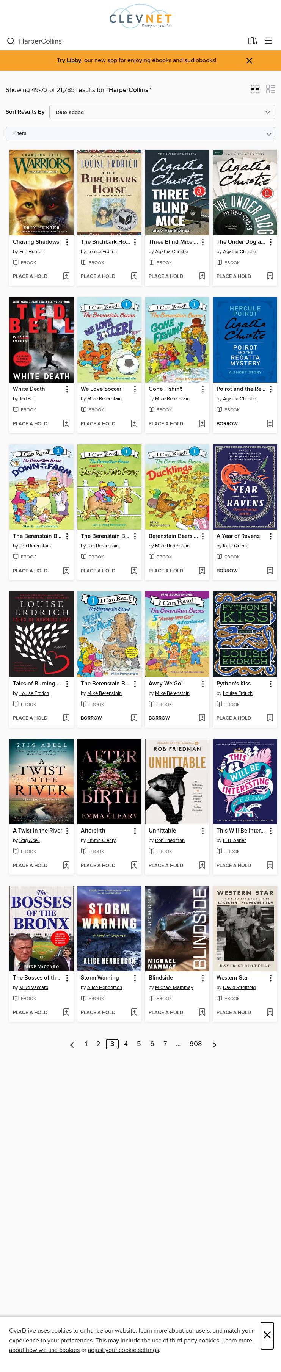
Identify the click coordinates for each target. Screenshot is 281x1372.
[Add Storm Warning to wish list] (134, 1013)
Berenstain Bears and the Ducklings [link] (174, 536)
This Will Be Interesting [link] (242, 831)
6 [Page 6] (152, 1044)
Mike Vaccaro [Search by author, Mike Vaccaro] (33, 988)
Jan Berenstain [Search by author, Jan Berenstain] (35, 546)
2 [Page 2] (98, 1044)
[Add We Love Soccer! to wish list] (134, 424)
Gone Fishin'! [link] (165, 389)
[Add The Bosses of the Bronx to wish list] (66, 1013)
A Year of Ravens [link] (238, 536)
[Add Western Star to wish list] (270, 1013)
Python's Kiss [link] (234, 684)
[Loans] (253, 42)
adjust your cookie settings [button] (123, 1350)
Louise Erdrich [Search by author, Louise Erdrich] (102, 252)
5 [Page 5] (139, 1044)
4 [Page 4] (126, 1044)
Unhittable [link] (162, 831)
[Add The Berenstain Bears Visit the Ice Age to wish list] (134, 718)
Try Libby (69, 60)
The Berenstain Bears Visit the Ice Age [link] (106, 684)
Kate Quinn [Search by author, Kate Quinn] (235, 546)
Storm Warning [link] (100, 978)
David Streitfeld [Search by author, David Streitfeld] (239, 988)
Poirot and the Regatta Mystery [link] (242, 389)
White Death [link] (29, 389)
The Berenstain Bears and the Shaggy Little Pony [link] (106, 536)
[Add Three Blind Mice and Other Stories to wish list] (202, 277)
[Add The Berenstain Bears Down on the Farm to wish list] (66, 571)
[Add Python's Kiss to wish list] (270, 718)
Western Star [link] (233, 978)
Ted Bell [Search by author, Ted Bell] (27, 399)
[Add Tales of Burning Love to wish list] (66, 718)
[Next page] (214, 1044)
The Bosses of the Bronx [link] (38, 978)
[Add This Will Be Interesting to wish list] (270, 866)
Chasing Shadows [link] (36, 242)
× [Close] (267, 1335)
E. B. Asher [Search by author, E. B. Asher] (234, 840)
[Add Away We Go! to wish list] (202, 718)
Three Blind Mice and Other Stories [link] (174, 242)
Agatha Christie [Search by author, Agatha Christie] (171, 252)
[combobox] (125, 41)
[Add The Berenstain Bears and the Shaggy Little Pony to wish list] (134, 571)
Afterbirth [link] (93, 831)
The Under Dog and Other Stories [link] (242, 242)
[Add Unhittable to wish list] (202, 866)
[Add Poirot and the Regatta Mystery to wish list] (270, 424)
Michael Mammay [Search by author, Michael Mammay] (174, 988)
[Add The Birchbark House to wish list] (134, 277)
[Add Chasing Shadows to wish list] (66, 277)
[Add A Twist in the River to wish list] (66, 866)
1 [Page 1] (86, 1044)
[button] (255, 91)
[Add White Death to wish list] (66, 424)
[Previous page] (72, 1044)
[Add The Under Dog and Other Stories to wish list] (270, 277)
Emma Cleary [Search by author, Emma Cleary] (101, 840)
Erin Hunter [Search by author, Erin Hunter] (31, 252)
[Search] (11, 41)
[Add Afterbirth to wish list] (134, 866)
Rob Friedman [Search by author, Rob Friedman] (170, 840)
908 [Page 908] (196, 1044)
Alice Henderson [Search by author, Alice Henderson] (104, 988)
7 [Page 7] (165, 1044)
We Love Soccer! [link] (102, 389)
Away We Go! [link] (166, 684)
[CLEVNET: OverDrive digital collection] (140, 16)
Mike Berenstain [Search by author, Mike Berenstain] (104, 399)
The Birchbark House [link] (106, 242)
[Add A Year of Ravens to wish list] (270, 571)
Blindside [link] (161, 978)
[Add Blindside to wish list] (202, 1013)
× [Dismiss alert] (249, 61)
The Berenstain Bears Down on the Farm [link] (38, 536)
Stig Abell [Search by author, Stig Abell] (29, 840)
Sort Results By (25, 112)
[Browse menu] (268, 41)
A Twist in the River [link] (37, 831)
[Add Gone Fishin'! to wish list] (202, 424)
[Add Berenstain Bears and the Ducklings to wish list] (202, 571)
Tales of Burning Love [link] (38, 684)
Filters (19, 133)
